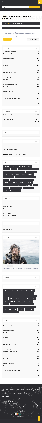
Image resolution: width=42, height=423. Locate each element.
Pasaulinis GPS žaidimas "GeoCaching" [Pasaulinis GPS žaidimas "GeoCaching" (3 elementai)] (18, 182)
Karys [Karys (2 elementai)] (6, 177)
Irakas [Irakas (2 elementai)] (34, 171)
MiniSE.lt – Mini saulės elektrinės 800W (9, 215)
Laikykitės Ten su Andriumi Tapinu (8, 114)
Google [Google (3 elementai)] (28, 171)
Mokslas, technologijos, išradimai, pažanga (10, 79)
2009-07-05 (5, 23)
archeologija (9, 27)
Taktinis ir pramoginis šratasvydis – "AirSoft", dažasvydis (12, 98)
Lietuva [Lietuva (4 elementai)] (6, 179)
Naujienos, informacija (6, 86)
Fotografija (5, 60)
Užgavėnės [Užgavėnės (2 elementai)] (12, 190)
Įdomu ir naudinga (6, 65)
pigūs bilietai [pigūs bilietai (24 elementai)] (20, 185)
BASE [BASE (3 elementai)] (29, 166)
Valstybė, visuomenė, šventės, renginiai (10, 24)
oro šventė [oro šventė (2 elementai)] (25, 179)
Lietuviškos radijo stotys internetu (8, 227)
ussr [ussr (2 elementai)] (6, 190)
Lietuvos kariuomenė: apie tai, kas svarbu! (9, 117)
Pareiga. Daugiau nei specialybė (8, 124)
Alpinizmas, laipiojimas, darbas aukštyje (9, 51)
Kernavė (18, 27)
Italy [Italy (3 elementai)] (12, 174)
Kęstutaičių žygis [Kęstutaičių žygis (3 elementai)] (31, 177)
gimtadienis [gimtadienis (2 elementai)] (22, 171)
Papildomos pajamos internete (8, 208)
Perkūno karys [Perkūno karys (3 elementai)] (7, 185)
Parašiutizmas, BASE (6, 89)
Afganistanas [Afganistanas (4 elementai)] (7, 166)
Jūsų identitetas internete (7, 206)
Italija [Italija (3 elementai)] (6, 174)
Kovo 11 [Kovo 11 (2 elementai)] (24, 177)
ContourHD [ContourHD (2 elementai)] (14, 169)
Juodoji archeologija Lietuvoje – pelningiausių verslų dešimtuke (16, 154)
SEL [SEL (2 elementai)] (35, 185)
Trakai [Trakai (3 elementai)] (31, 309)
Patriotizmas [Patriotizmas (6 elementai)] (29, 182)
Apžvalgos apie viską (6, 56)
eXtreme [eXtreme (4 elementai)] (35, 169)
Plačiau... (7, 39)
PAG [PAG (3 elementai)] (31, 179)
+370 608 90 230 (10, 399)
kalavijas (14, 27)
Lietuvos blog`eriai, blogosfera (8, 77)
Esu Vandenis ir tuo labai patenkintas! (13, 144)
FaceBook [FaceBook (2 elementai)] (6, 171)
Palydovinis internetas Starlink (8, 229)
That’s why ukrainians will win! (8, 119)
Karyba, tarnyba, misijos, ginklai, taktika (9, 72)
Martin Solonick (9, 266)
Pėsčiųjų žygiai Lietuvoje (7, 201)
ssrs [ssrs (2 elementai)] (26, 309)
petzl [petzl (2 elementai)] (14, 185)
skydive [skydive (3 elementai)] (10, 309)
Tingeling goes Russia (10, 147)
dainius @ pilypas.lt (12, 401)
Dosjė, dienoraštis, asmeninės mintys (9, 58)
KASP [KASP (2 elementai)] (12, 177)
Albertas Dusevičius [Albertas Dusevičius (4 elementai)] (22, 166)
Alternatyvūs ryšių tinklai (7, 204)
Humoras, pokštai (6, 63)
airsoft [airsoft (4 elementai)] (14, 166)
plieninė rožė (23, 27)
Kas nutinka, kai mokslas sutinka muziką (9, 121)
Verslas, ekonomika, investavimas (8, 103)
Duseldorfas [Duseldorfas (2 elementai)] (28, 169)
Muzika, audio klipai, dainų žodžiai (8, 81)
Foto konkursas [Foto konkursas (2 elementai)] (14, 171)
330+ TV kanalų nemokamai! (7, 210)
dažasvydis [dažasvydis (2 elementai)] (21, 169)
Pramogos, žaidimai (6, 93)
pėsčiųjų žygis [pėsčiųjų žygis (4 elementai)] (28, 185)
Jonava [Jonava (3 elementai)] (17, 174)
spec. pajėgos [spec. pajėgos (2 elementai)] (21, 309)
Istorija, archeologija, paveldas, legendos (19, 23)
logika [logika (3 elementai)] (12, 179)
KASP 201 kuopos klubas (7, 213)
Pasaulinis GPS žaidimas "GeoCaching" (9, 91)
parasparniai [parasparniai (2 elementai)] (7, 182)
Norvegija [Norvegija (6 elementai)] (18, 179)
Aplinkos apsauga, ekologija (7, 53)
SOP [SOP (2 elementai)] (15, 309)
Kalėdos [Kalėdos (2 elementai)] (23, 174)
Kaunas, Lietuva (10, 403)
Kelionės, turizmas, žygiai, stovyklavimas (9, 74)
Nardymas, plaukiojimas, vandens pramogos (10, 84)
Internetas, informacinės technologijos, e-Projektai (11, 67)
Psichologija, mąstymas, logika (8, 96)
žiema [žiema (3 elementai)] (18, 190)
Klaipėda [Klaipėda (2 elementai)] (17, 177)
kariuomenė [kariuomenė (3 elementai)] (30, 174)
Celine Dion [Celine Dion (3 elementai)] (7, 169)
